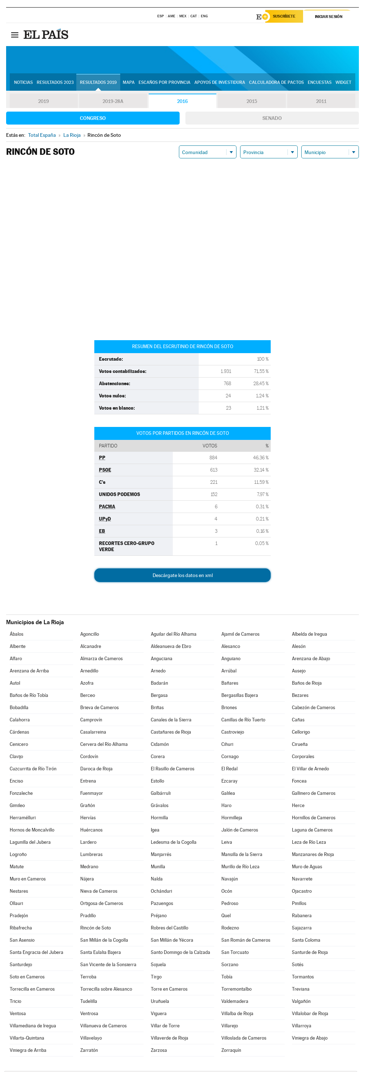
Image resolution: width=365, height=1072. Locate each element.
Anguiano (230, 659)
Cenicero (19, 745)
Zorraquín (231, 1051)
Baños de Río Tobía (29, 696)
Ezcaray (229, 782)
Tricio (15, 1002)
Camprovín (91, 721)
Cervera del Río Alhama (104, 745)
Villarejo (229, 1027)
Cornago (230, 757)
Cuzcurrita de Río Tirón (33, 770)
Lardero (88, 843)
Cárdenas (19, 733)
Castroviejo (232, 733)
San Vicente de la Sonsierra (108, 965)
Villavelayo (91, 1039)
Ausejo (299, 672)
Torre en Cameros (169, 990)
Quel (226, 916)
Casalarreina (93, 733)
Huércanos (91, 831)
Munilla (158, 867)
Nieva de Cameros (98, 892)
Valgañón (301, 1002)
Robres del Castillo (169, 929)
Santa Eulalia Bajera (100, 953)
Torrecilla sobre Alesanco (106, 990)
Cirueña (300, 745)
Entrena (88, 782)
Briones (229, 708)
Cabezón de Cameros (313, 708)
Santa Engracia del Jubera (36, 953)
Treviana (301, 990)
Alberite (18, 647)
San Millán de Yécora (172, 941)
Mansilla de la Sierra (241, 855)
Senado (272, 119)
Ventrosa (89, 1014)
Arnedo (158, 672)
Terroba (88, 978)
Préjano (159, 916)
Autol (15, 684)
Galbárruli (161, 794)
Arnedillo (89, 672)
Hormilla (159, 818)
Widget (343, 83)
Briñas (157, 708)
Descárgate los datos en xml (183, 576)
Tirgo (156, 978)
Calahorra (20, 721)
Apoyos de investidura (219, 83)
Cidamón (160, 745)
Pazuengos (162, 904)
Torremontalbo (236, 990)
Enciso (16, 782)
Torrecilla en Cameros (32, 990)
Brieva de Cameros (99, 708)
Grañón (87, 806)
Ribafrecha (21, 929)
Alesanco (230, 647)
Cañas (298, 721)
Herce (298, 806)
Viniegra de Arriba (28, 1051)
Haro (226, 806)
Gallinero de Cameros (313, 794)
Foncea (299, 782)
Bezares (300, 696)
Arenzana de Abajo (311, 659)
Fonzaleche (21, 794)
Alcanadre (90, 647)
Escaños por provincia (164, 83)
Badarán (159, 684)
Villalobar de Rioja (310, 1014)
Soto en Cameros (27, 978)
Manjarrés (161, 855)
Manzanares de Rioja (313, 855)
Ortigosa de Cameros (101, 904)
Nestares (19, 892)
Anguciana (161, 659)
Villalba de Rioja (237, 1014)
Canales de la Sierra (171, 721)
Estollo (157, 782)
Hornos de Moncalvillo (32, 831)
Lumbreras (91, 855)
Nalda (157, 880)
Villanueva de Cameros (103, 1027)
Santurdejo (21, 965)
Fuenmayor (91, 794)
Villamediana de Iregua (33, 1027)
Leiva (226, 843)
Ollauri (16, 904)
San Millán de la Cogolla (104, 941)
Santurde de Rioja (310, 953)
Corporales (303, 757)
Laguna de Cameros (312, 831)
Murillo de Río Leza (240, 867)
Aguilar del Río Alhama (174, 635)
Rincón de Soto (95, 929)
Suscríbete (285, 16)
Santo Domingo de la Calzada (180, 953)
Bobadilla (19, 708)
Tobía (227, 978)
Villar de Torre (165, 1027)
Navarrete (302, 880)
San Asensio (22, 941)
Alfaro (16, 659)
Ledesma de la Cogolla (174, 843)
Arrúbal (228, 672)
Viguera (159, 1014)
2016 (182, 102)
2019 (43, 102)
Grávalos (159, 806)
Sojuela (158, 965)
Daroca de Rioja (96, 770)
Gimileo (17, 806)
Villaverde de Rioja (169, 1039)
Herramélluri (23, 818)
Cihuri (227, 745)
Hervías (88, 818)
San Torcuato (235, 953)
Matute (17, 867)
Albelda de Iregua (309, 635)
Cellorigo (301, 733)
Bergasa (159, 696)
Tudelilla (88, 1002)
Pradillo (88, 916)
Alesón (299, 647)
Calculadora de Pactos (276, 83)
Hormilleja (231, 818)
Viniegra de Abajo (310, 1039)
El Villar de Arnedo (310, 770)
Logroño (18, 855)
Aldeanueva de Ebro (171, 647)
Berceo (87, 696)
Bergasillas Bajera (239, 696)
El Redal (229, 770)
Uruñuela (160, 1002)
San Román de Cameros (245, 941)
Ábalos (16, 635)
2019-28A (113, 102)
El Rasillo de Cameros (172, 770)
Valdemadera (234, 1002)
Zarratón (89, 1051)
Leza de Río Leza (309, 843)
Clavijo (16, 757)
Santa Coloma (306, 941)
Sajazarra (302, 929)
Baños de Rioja (307, 684)
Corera (158, 757)
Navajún (229, 880)
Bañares (229, 684)
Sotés (297, 965)
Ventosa (18, 1014)
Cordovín (89, 757)
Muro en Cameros (28, 880)
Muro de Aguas (307, 867)
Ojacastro (302, 892)
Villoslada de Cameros (243, 1039)
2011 (321, 102)
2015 (252, 102)
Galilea (228, 794)
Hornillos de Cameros (313, 818)
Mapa (129, 83)
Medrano (89, 867)
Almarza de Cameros (101, 659)
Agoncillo (89, 635)
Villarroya (301, 1027)
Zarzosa (159, 1051)
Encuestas (320, 83)
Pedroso (229, 904)
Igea (155, 831)
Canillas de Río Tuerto (243, 721)
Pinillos (299, 904)
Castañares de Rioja (171, 733)
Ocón (226, 892)
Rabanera (302, 916)
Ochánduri (161, 892)
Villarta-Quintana (27, 1039)
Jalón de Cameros (239, 831)
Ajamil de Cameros (240, 635)
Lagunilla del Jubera (30, 843)
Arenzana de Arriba (29, 672)
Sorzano (229, 965)
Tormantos (303, 978)
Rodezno (230, 929)
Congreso (93, 119)
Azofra (87, 684)
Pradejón (19, 916)
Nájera (87, 880)
